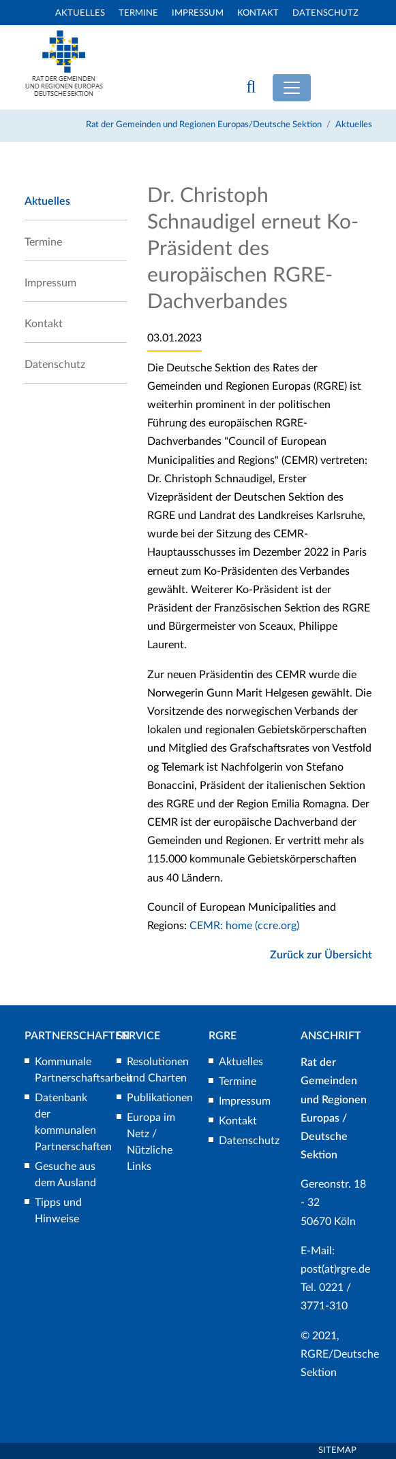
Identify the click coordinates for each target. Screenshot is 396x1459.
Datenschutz (325, 13)
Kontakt (258, 13)
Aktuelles (80, 13)
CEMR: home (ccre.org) (244, 925)
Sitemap (337, 1450)
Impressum (198, 13)
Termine (138, 13)
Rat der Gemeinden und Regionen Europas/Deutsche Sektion (204, 124)
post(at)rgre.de (335, 1269)
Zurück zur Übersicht (321, 955)
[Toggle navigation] (292, 87)
